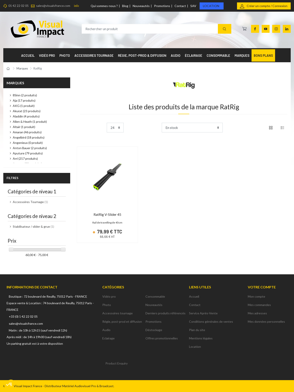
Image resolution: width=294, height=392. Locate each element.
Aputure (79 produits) (28, 153)
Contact (180, 6)
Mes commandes (259, 305)
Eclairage (108, 338)
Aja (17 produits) (24, 100)
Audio (106, 330)
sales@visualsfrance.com (53, 5)
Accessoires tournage (117, 313)
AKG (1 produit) (24, 106)
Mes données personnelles (266, 321)
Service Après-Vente (203, 313)
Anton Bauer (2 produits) (30, 148)
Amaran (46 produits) (27, 132)
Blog (125, 6)
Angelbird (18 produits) (28, 137)
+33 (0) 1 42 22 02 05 (23, 316)
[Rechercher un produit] (156, 29)
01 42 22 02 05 (18, 5)
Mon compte (256, 296)
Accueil (194, 296)
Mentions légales (201, 338)
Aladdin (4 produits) (26, 116)
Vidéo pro (109, 296)
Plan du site (197, 330)
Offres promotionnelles (161, 338)
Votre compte (262, 287)
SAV (193, 6)
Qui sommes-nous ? (104, 6)
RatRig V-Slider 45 (107, 214)
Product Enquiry (116, 363)
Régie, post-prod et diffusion (122, 321)
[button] (9, 384)
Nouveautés (141, 6)
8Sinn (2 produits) (25, 95)
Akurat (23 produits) (26, 111)
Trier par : (153, 127)
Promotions (162, 6)
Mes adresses (257, 313)
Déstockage (153, 330)
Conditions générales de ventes (211, 321)
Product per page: (92, 127)
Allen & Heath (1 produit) (30, 121)
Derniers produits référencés (165, 313)
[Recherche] (224, 29)
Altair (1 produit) (24, 127)
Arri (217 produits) (25, 158)
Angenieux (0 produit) (28, 143)
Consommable (155, 296)
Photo (106, 305)
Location (211, 6)
